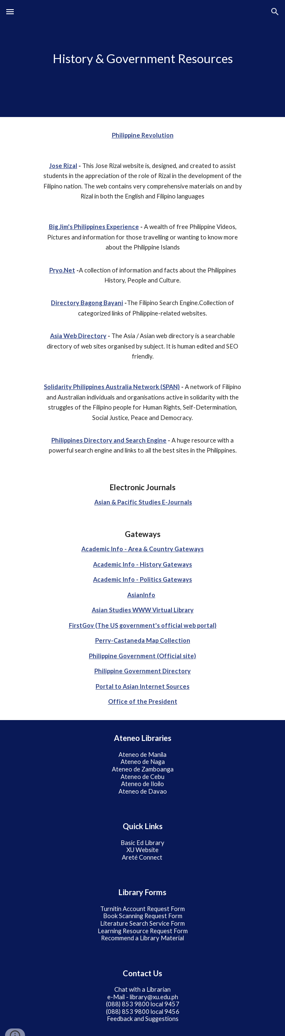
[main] (142, 58)
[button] (10, 11)
